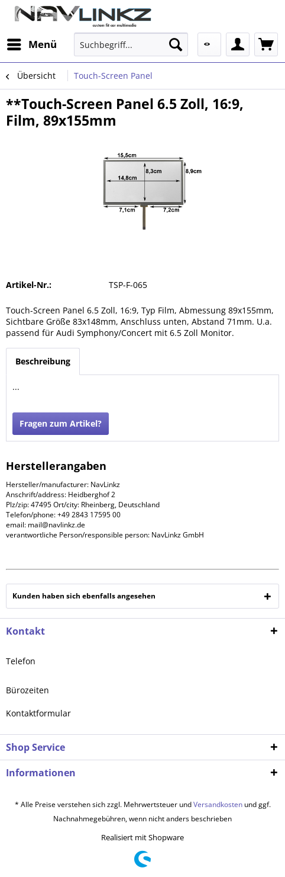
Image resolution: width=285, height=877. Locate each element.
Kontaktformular (38, 713)
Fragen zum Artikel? (61, 423)
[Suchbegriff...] (131, 44)
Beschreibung (42, 361)
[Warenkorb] (266, 44)
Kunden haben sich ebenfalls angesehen (84, 596)
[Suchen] (175, 44)
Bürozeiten (27, 690)
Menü (32, 43)
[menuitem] (31, 44)
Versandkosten (217, 804)
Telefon (20, 661)
